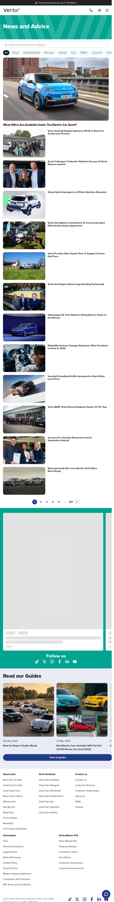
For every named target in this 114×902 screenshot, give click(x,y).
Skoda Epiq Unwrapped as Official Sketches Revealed (77, 192)
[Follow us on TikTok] (37, 661)
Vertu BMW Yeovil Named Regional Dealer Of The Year (77, 407)
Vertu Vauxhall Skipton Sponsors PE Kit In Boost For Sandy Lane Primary (76, 132)
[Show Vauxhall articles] (62, 52)
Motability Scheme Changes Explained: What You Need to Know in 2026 (77, 347)
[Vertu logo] (11, 10)
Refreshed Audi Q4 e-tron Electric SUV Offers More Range (72, 470)
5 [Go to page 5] (59, 502)
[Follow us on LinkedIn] (67, 661)
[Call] (91, 10)
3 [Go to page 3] (47, 502)
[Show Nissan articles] (16, 52)
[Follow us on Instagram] (52, 661)
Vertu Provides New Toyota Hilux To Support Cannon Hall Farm (76, 255)
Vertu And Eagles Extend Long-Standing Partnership (76, 284)
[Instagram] (84, 899)
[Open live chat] (106, 894)
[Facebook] (91, 899)
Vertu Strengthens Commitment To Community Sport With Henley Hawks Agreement (76, 224)
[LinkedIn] (99, 899)
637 (71, 502)
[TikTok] (70, 899)
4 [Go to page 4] (53, 502)
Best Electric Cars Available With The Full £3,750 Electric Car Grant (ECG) (78, 747)
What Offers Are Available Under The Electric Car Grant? (40, 124)
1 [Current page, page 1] (34, 502)
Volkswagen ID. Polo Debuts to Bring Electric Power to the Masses (77, 316)
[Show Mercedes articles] (49, 52)
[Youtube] (106, 899)
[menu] (106, 10)
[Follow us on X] (44, 661)
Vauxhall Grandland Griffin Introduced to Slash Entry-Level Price (76, 377)
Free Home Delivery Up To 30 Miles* (56, 2)
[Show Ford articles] (73, 52)
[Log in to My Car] (99, 10)
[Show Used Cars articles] (97, 52)
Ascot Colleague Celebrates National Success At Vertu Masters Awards (77, 163)
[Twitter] (77, 899)
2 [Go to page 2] (40, 502)
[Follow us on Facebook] (60, 661)
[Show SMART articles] (84, 52)
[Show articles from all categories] (6, 52)
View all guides (58, 757)
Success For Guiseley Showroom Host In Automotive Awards (70, 439)
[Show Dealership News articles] (31, 52)
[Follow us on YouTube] (75, 661)
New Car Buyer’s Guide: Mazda (20, 745)
